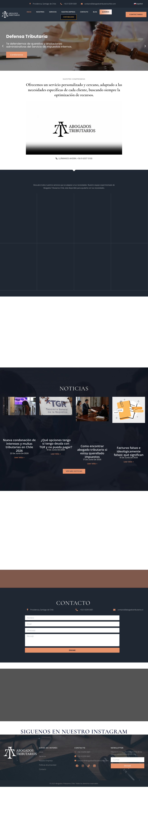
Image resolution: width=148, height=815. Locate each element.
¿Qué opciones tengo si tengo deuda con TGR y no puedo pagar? (55, 446)
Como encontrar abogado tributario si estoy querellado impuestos (92, 454)
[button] (2, 46)
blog (95, 12)
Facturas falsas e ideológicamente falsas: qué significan (128, 454)
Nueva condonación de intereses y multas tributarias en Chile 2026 (19, 448)
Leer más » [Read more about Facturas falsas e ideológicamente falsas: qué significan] (129, 464)
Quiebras (105, 12)
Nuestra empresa (68, 12)
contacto (84, 12)
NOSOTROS (40, 12)
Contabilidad (68, 17)
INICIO (29, 12)
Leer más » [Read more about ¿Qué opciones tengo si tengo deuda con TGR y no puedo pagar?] (56, 456)
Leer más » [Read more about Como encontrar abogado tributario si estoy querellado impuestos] (92, 466)
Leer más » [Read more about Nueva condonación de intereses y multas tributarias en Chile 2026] (19, 460)
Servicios (52, 12)
